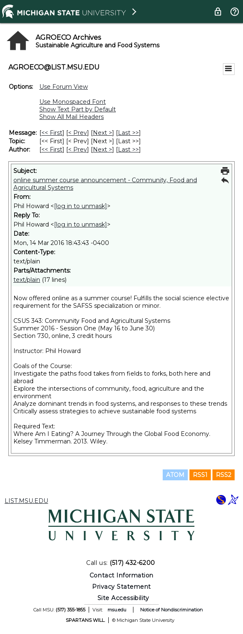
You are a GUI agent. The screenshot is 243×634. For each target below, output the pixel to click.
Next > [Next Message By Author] (102, 149)
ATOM (175, 475)
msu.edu (116, 610)
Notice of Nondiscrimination (171, 610)
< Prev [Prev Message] (77, 133)
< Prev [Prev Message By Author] (77, 149)
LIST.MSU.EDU (26, 501)
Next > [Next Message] (102, 133)
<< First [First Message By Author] (51, 149)
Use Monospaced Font (72, 102)
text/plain (26, 279)
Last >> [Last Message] (128, 133)
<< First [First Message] (51, 133)
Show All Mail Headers (71, 117)
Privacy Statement (121, 586)
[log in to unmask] (80, 206)
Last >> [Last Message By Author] (128, 149)
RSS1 (200, 475)
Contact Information (121, 575)
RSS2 (223, 475)
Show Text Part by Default (77, 109)
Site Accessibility (123, 598)
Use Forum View (63, 86)
